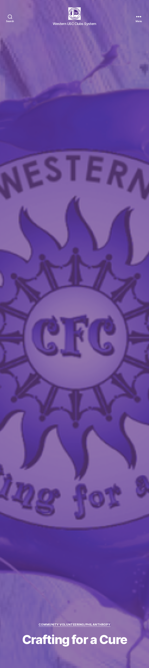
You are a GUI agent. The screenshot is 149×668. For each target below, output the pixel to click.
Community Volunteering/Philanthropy (74, 624)
